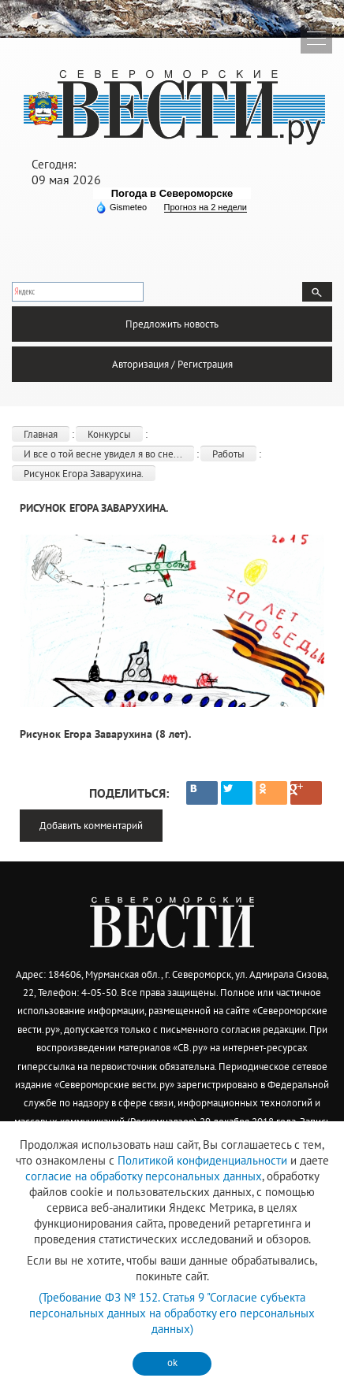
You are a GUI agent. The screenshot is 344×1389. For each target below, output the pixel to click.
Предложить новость (172, 324)
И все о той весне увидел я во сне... (103, 454)
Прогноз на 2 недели (205, 207)
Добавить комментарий (91, 825)
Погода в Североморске (172, 193)
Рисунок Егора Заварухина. (84, 473)
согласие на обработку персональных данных (143, 1176)
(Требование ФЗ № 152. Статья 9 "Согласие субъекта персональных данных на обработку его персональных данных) (172, 1313)
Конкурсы (109, 434)
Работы (228, 454)
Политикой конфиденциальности (202, 1160)
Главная (41, 434)
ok (172, 1362)
